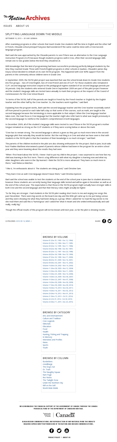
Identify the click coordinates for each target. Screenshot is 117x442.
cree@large (47, 364)
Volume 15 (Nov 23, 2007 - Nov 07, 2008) (58, 279)
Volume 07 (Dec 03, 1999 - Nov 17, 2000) (58, 257)
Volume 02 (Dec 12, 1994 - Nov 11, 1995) (58, 243)
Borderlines (48, 361)
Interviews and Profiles (52, 339)
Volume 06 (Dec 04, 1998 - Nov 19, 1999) (58, 254)
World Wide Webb (50, 388)
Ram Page (47, 374)
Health (45, 331)
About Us (22, 26)
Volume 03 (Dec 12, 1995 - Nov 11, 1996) (58, 246)
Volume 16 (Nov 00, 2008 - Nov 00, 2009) (58, 282)
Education (47, 326)
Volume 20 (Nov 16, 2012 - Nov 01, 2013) (58, 293)
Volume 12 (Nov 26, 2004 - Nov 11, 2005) (58, 271)
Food (45, 329)
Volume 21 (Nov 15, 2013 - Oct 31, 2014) (58, 296)
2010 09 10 (20, 221)
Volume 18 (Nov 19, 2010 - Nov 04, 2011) (58, 288)
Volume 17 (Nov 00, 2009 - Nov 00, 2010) (58, 285)
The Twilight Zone (50, 380)
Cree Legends (49, 321)
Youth (45, 347)
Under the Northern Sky (53, 382)
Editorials (47, 323)
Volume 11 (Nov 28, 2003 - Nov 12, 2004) (58, 268)
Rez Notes (47, 377)
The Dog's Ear (49, 367)
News (28, 221)
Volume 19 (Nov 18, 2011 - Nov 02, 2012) (58, 291)
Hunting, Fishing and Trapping (55, 334)
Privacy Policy (55, 437)
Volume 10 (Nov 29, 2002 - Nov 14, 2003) (58, 265)
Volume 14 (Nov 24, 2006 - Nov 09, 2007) (58, 277)
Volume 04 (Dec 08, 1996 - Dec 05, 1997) (58, 249)
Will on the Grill (49, 385)
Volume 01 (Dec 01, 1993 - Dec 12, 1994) (58, 240)
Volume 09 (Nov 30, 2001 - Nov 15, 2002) (58, 263)
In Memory (47, 337)
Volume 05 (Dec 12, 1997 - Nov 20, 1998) (58, 251)
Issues (7, 26)
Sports (45, 345)
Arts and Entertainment (53, 315)
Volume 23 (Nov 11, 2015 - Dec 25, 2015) (58, 302)
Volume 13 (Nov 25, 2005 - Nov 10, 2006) (58, 274)
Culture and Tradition (52, 318)
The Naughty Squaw (51, 372)
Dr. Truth (46, 369)
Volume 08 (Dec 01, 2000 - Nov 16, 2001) (58, 260)
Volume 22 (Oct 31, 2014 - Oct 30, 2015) (57, 299)
